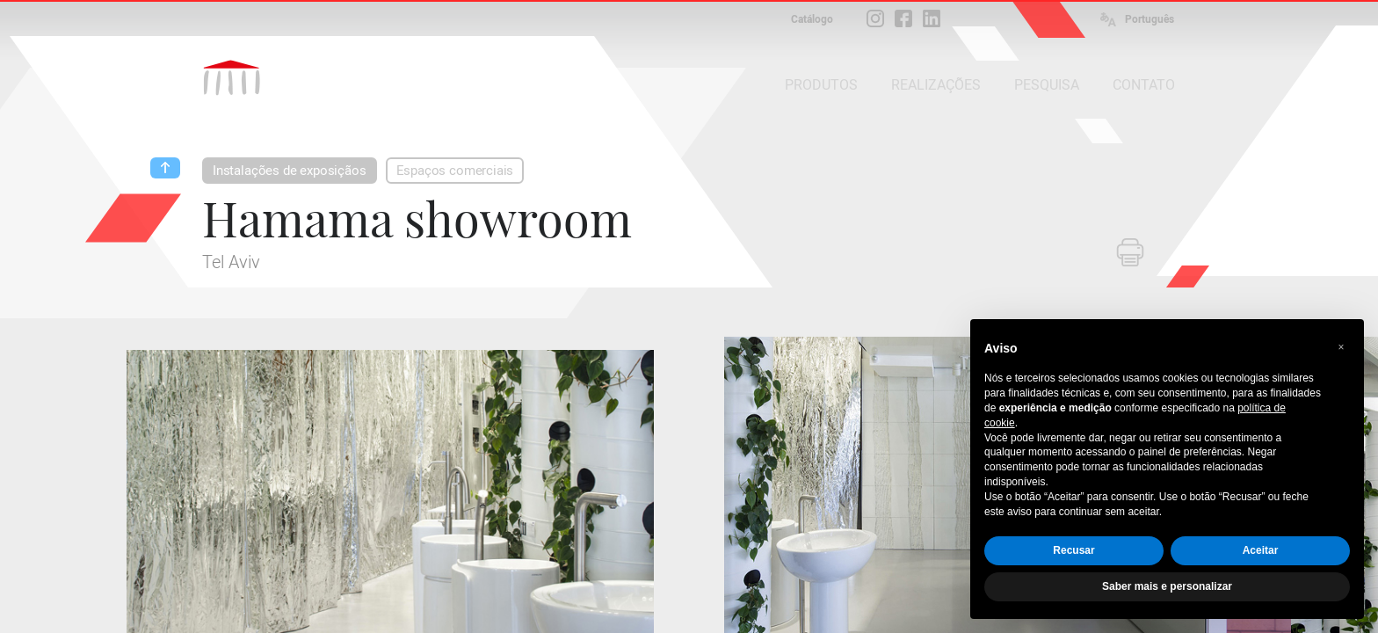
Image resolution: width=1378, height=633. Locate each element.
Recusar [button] (1073, 550)
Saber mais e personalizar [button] (1167, 586)
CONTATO (1144, 84)
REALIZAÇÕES (936, 84)
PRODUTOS (821, 84)
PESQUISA (1046, 84)
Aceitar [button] (1261, 550)
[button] (1341, 347)
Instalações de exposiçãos (289, 170)
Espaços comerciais (455, 170)
